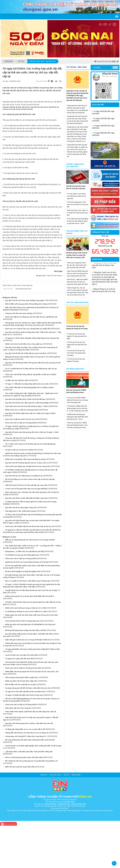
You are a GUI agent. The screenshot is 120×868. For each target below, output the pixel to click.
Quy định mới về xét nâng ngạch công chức (21, 550)
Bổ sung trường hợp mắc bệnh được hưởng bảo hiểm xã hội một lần (30, 782)
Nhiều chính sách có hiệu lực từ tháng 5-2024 (21, 452)
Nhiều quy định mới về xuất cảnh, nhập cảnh (21, 723)
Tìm (115, 67)
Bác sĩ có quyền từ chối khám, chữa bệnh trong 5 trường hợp (27, 623)
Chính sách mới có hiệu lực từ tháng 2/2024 (21, 601)
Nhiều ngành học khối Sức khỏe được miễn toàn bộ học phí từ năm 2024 (31, 657)
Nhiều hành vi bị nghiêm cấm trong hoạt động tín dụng (25, 501)
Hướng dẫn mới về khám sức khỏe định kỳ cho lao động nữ (26, 775)
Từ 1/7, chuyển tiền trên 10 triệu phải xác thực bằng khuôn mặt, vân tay (31, 411)
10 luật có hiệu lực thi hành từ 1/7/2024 (19, 492)
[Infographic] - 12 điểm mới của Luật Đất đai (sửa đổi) (24, 594)
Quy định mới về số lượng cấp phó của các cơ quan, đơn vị (26, 505)
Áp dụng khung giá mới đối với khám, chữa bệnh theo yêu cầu (27, 730)
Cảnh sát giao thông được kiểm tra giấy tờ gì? (21, 720)
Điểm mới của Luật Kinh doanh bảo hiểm (20, 809)
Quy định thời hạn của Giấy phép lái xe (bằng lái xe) (23, 518)
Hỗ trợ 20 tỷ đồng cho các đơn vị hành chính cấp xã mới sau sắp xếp (30, 521)
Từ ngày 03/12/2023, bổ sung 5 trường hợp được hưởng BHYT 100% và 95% (32, 691)
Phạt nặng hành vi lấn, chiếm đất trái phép (20, 553)
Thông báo (97, 259)
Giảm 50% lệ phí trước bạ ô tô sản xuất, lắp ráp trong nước (26, 527)
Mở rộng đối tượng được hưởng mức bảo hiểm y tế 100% (25, 672)
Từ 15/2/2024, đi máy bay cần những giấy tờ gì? (22, 597)
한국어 (100, 1)
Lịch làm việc (98, 105)
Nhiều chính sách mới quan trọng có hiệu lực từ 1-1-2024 (25, 650)
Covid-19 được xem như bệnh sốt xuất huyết (21, 697)
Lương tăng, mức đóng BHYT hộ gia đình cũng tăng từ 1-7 (26, 778)
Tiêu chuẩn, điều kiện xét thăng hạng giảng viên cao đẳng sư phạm (29, 430)
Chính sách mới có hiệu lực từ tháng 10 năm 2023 (23, 710)
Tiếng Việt (109, 1)
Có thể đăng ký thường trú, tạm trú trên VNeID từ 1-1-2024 (26, 654)
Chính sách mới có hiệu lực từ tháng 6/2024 (21, 465)
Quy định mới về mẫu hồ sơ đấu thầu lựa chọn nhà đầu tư (26, 396)
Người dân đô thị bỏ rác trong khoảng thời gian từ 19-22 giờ (26, 604)
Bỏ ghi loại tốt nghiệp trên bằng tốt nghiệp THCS (22, 614)
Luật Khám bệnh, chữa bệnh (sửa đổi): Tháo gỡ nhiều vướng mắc (29, 794)
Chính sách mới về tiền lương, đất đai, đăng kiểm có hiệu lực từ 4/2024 (30, 417)
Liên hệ (66, 817)
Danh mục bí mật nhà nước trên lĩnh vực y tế (21, 461)
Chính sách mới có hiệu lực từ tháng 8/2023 (21, 747)
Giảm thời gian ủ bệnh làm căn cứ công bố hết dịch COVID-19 (27, 682)
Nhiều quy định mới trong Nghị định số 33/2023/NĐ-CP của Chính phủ (30, 667)
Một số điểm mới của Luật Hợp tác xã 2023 (20, 727)
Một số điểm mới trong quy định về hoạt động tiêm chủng (26, 346)
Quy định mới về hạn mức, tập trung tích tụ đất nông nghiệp (26, 445)
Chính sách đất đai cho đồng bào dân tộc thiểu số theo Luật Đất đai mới (31, 359)
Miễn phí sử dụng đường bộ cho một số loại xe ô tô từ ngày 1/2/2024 (30, 582)
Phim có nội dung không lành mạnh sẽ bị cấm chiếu (24, 800)
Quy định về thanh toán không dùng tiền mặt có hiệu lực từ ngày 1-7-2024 (31, 474)
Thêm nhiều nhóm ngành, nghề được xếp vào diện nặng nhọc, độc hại (30, 754)
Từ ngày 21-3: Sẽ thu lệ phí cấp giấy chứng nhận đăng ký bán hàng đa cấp (32, 380)
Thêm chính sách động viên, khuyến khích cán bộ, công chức (27, 508)
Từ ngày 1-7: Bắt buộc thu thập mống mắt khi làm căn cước (26, 426)
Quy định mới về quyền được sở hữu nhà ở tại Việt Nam (25, 441)
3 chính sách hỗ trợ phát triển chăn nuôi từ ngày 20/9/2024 (26, 531)
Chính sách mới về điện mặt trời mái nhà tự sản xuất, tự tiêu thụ (28, 569)
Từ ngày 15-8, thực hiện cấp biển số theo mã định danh (25, 734)
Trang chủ (43, 817)
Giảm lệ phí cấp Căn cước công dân (18, 750)
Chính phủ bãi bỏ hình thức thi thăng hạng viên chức (24, 663)
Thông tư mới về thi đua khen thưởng (18, 356)
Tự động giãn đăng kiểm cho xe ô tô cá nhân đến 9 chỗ (25, 771)
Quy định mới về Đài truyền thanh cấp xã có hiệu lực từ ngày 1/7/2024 (30, 455)
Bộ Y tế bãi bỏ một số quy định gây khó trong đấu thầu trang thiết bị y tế (31, 803)
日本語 (93, 1)
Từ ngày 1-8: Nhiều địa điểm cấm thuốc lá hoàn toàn (24, 737)
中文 (116, 1)
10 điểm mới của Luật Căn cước (16, 423)
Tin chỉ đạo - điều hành (76, 67)
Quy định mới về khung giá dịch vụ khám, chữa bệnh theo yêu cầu (29, 766)
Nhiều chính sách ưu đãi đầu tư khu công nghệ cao (23, 386)
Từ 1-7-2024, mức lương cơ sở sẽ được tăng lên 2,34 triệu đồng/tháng (30, 486)
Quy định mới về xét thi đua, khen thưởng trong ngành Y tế (26, 343)
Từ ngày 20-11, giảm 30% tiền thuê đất (19, 701)
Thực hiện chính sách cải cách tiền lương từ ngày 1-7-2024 (26, 448)
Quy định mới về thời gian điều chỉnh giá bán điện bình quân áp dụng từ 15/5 (33, 405)
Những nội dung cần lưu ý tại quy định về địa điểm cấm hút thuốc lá (29, 638)
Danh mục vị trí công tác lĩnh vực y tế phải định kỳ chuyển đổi (27, 371)
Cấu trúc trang (55, 817)
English (86, 1)
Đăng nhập (76, 817)
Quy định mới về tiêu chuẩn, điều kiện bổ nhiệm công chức (26, 540)
